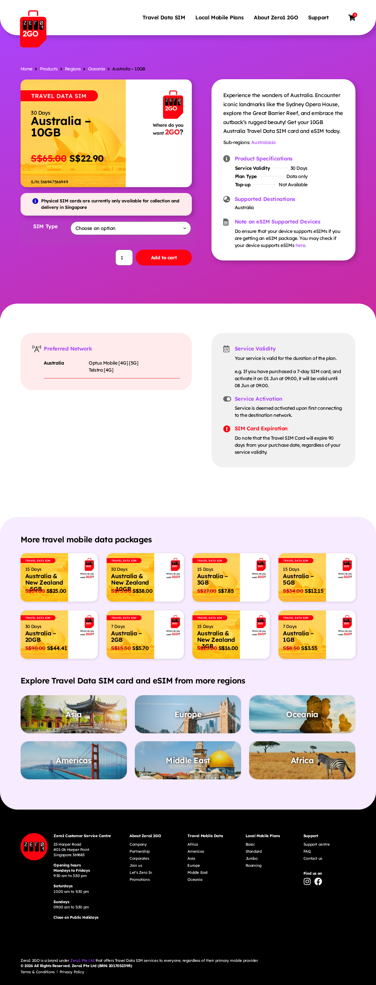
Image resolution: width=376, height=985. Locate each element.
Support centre (316, 844)
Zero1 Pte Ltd (82, 960)
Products (49, 69)
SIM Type (44, 226)
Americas (195, 851)
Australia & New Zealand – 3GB (216, 639)
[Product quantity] (119, 257)
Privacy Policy (72, 971)
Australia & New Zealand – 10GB (130, 582)
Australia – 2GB (126, 636)
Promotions (140, 879)
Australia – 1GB (298, 636)
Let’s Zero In (141, 872)
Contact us (312, 858)
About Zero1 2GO (277, 17)
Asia (191, 858)
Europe (193, 865)
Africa (192, 844)
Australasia (263, 142)
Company (138, 844)
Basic (250, 844)
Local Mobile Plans (221, 17)
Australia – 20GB (40, 636)
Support (319, 17)
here (300, 245)
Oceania (96, 69)
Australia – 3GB (212, 579)
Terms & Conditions (38, 971)
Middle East (197, 872)
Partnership (140, 851)
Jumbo (252, 858)
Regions (73, 69)
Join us (136, 865)
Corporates (139, 858)
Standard (254, 851)
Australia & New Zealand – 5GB (44, 582)
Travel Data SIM (165, 17)
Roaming (253, 865)
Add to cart (162, 257)
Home (27, 69)
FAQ (307, 851)
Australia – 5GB (298, 579)
